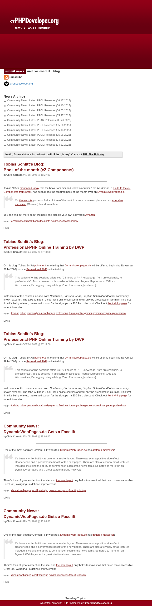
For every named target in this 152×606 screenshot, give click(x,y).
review (74, 221)
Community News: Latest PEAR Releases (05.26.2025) (39, 120)
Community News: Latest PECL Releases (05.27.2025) (39, 115)
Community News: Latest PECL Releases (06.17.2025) (39, 100)
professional (62, 313)
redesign (43, 490)
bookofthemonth (41, 221)
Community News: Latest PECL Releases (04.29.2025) (39, 139)
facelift (35, 490)
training (15, 313)
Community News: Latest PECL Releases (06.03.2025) (39, 110)
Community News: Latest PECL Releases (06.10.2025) (39, 105)
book (30, 221)
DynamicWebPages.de (110, 191)
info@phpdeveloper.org (98, 603)
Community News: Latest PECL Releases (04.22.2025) (39, 144)
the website (26, 200)
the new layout (64, 480)
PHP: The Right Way (93, 154)
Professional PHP (36, 269)
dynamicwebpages (61, 221)
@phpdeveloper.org (18, 83)
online (23, 313)
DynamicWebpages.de (78, 265)
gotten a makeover (103, 450)
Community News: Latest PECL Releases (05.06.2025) (39, 134)
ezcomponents (19, 221)
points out (40, 265)
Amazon (90, 214)
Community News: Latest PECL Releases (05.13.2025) (39, 130)
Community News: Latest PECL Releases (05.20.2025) (39, 125)
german (31, 313)
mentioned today (29, 188)
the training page (117, 303)
